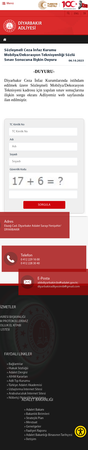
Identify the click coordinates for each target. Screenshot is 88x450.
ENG (76, 13)
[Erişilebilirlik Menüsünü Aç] (80, 431)
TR (84, 13)
